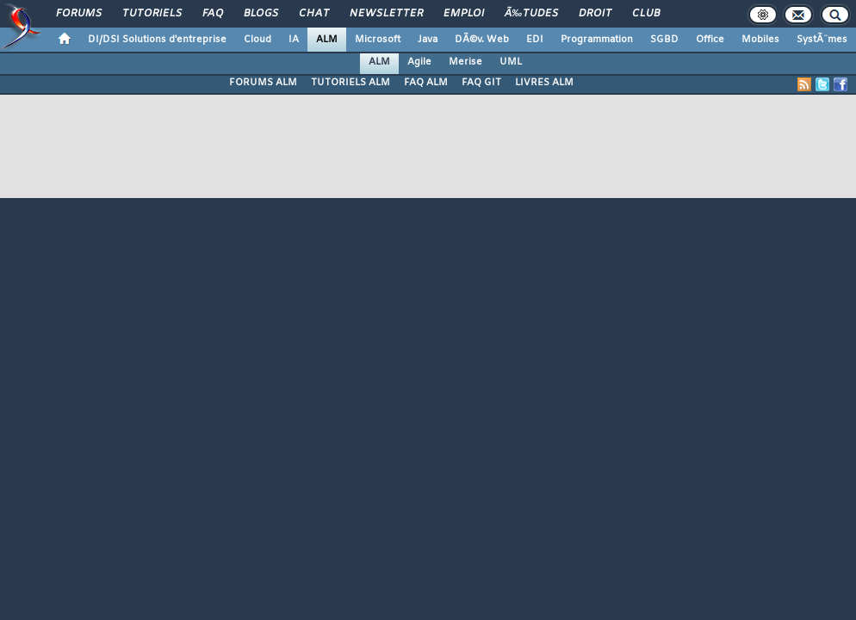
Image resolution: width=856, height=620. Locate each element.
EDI (534, 40)
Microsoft (377, 40)
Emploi (464, 14)
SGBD (664, 40)
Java (427, 40)
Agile (419, 62)
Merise (465, 62)
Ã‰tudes (531, 14)
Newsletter (386, 14)
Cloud (257, 40)
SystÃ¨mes (822, 40)
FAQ (213, 14)
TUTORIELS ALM (350, 83)
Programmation (597, 40)
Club (645, 14)
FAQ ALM (426, 83)
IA (293, 40)
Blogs (261, 14)
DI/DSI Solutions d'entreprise (157, 40)
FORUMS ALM (263, 83)
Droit (595, 14)
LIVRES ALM (544, 83)
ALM (327, 40)
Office (710, 40)
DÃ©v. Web (482, 40)
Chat (314, 14)
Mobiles (760, 40)
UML (510, 62)
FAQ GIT (481, 83)
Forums (78, 14)
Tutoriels (152, 14)
